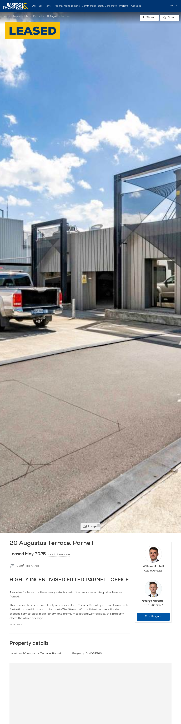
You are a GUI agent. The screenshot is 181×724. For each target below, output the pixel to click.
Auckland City (20, 16)
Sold (5, 16)
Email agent (153, 616)
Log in (173, 6)
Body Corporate (107, 6)
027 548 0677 (153, 605)
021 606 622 (153, 571)
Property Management (66, 6)
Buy (34, 6)
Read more (16, 624)
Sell (40, 6)
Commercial (89, 6)
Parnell (37, 16)
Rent (47, 6)
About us (136, 6)
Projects (123, 6)
